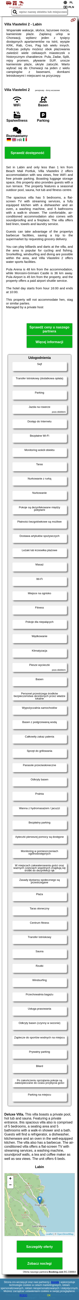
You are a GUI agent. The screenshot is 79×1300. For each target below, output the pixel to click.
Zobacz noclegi (39, 1263)
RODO (23, 1295)
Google (55, 1282)
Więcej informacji (49, 342)
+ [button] (10, 1179)
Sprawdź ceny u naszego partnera (49, 329)
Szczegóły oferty (39, 1247)
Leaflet (49, 1234)
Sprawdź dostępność (27, 153)
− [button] (10, 1185)
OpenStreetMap (65, 1234)
